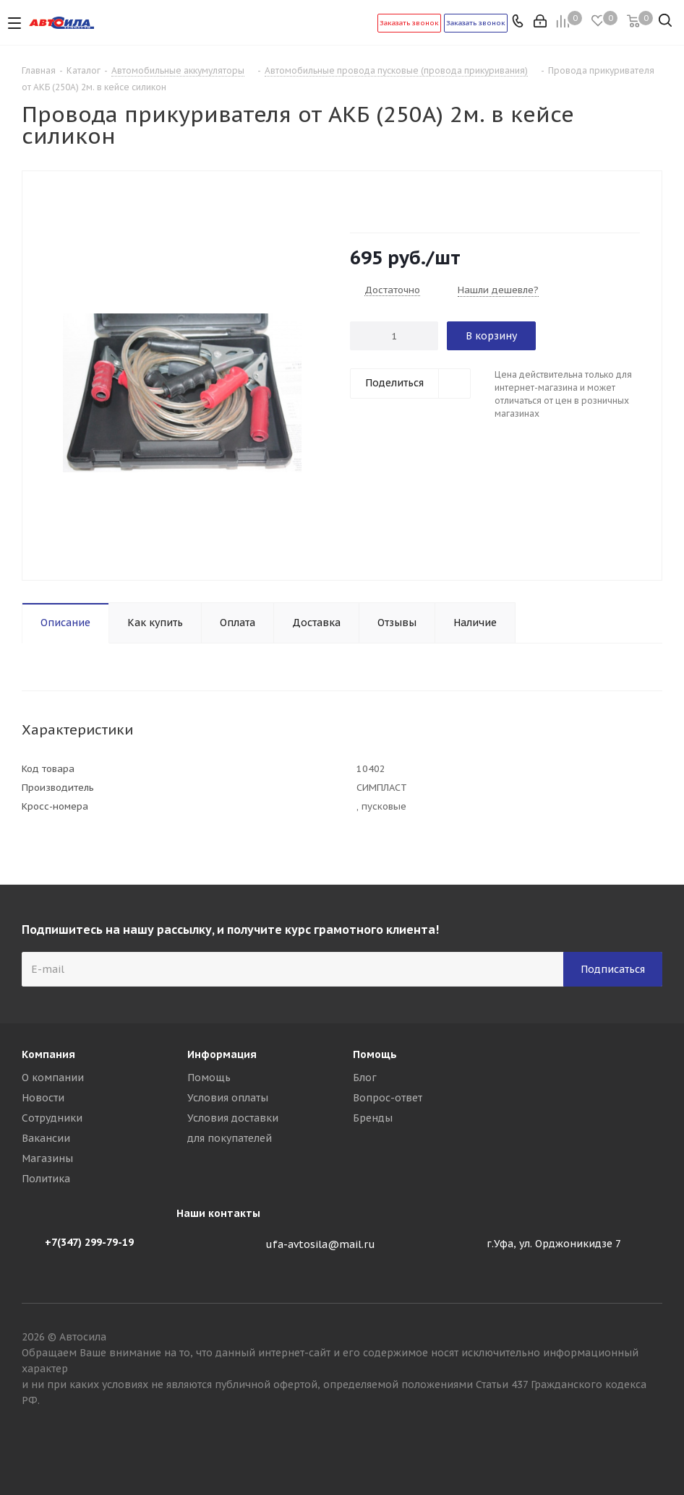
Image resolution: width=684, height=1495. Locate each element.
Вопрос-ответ (387, 1097)
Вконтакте (651, 1443)
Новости (43, 1097)
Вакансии (46, 1138)
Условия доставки (232, 1118)
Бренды (373, 1118)
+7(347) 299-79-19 (89, 1242)
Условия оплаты (227, 1097)
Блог (365, 1077)
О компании (53, 1077)
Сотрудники (52, 1118)
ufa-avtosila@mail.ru (320, 1244)
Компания (48, 1054)
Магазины (47, 1158)
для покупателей (229, 1138)
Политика (46, 1178)
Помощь (209, 1077)
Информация (222, 1054)
